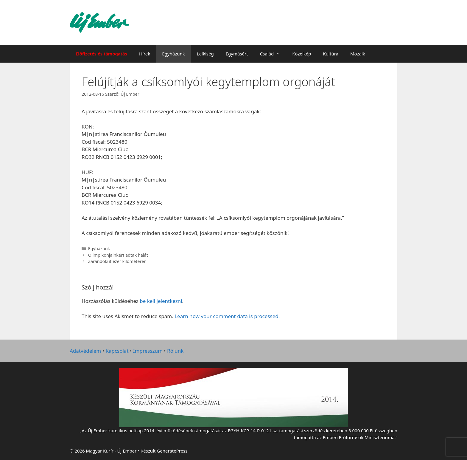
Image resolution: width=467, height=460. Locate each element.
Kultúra (330, 54)
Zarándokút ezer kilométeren (117, 261)
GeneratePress (172, 451)
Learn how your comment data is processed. (227, 316)
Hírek (144, 54)
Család (273, 54)
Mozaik (357, 54)
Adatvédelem (85, 350)
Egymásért (237, 54)
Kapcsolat (116, 350)
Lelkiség (205, 54)
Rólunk (175, 350)
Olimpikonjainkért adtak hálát (118, 255)
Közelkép (301, 54)
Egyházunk (173, 54)
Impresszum (148, 350)
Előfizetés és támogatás (101, 54)
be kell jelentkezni (161, 301)
